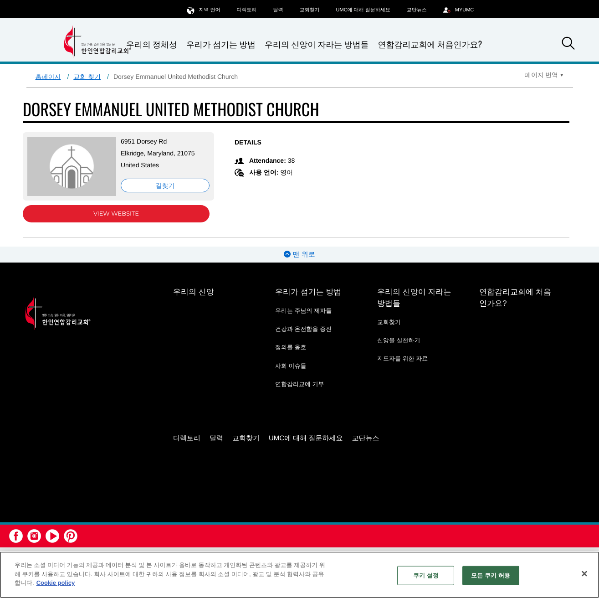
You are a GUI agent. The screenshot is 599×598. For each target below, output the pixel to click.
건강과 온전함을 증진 (303, 328)
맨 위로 (299, 254)
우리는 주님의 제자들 (303, 310)
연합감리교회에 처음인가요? (430, 44)
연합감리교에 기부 (299, 384)
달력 (278, 10)
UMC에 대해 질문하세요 (363, 10)
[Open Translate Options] (544, 75)
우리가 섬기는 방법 (221, 44)
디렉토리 (247, 10)
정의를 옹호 (291, 347)
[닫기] (584, 574)
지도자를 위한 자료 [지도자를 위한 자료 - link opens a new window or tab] (402, 358)
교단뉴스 (417, 10)
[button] (568, 44)
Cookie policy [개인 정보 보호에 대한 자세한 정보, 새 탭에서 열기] (55, 582)
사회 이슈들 (291, 365)
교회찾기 (310, 10)
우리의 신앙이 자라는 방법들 (316, 44)
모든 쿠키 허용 (490, 575)
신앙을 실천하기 (398, 340)
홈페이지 (48, 76)
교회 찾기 (87, 76)
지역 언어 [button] (203, 9)
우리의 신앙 (193, 292)
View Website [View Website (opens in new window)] (116, 213)
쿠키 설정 (426, 575)
